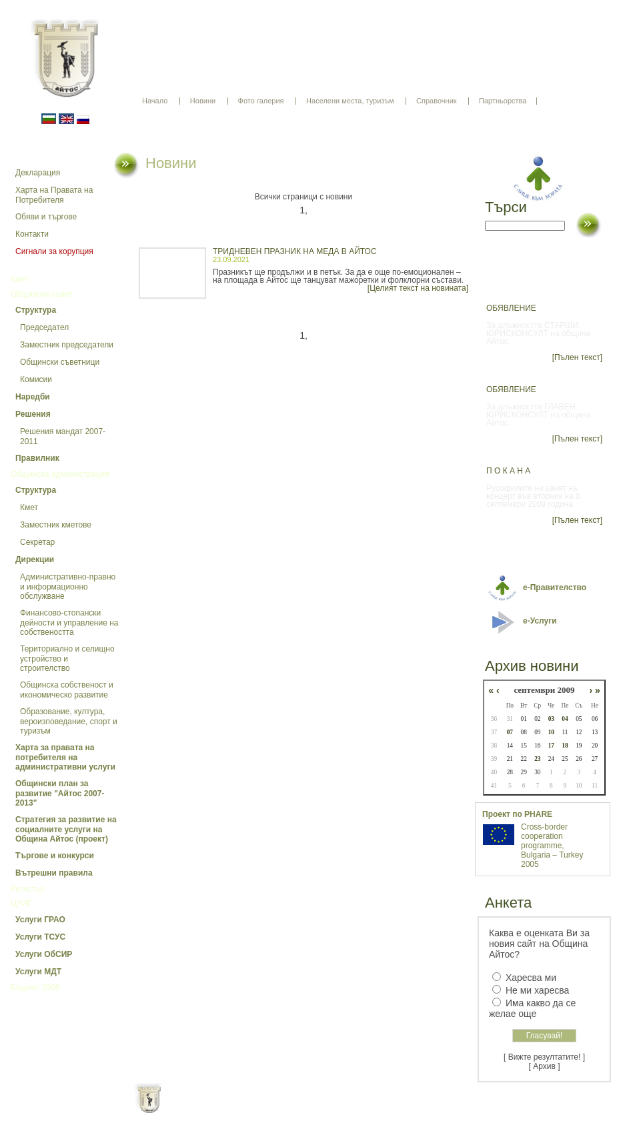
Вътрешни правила (54, 873)
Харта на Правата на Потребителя (54, 195)
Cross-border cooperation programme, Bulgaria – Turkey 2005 (552, 845)
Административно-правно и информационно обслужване (67, 586)
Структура (35, 310)
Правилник (37, 458)
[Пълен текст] (577, 357)
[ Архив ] (544, 1066)
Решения (33, 414)
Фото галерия (261, 101)
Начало (154, 101)
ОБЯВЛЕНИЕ (511, 308)
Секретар (37, 542)
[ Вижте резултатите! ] (544, 1057)
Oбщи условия (263, 1109)
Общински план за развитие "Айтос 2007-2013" (59, 793)
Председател (44, 327)
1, (303, 210)
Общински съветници (59, 362)
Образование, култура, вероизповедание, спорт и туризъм (68, 721)
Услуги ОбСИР (43, 954)
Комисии (36, 379)
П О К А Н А (508, 470)
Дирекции (34, 559)
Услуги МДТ (38, 971)
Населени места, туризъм (350, 101)
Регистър (28, 889)
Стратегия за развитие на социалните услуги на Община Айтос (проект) (66, 829)
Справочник (436, 101)
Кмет (20, 279)
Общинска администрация (60, 474)
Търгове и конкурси (54, 855)
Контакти (32, 234)
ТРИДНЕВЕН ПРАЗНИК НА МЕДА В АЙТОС (295, 251)
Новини (202, 101)
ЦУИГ (21, 903)
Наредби (32, 396)
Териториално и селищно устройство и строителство (67, 658)
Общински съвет (41, 294)
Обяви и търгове (46, 216)
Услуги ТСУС (40, 937)
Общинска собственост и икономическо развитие (66, 690)
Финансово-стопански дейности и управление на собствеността (69, 622)
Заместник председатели (66, 344)
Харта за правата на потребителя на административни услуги (65, 757)
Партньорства (502, 101)
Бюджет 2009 (35, 987)
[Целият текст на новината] (418, 288)
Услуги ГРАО (40, 919)
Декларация (37, 172)
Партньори (327, 1109)
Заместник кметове (55, 524)
